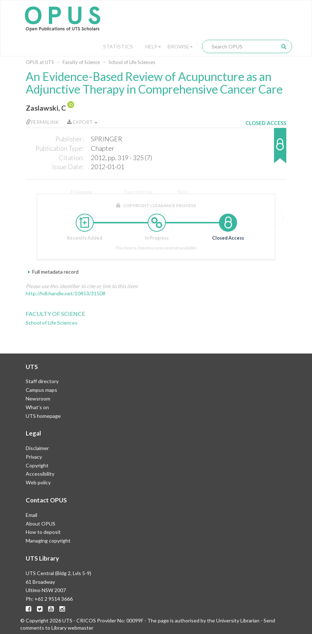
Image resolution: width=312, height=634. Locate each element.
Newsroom (38, 398)
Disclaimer (37, 448)
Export (82, 122)
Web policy (38, 482)
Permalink (42, 122)
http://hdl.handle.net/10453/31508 (65, 293)
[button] (265, 149)
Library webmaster (72, 628)
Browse (180, 46)
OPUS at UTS (40, 62)
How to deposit (43, 532)
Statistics (118, 46)
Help (153, 46)
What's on (37, 407)
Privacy (34, 457)
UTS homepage (43, 416)
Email (31, 515)
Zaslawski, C (46, 108)
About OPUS (40, 524)
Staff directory (42, 381)
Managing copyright (48, 540)
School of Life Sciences (132, 62)
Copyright (37, 465)
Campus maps (41, 390)
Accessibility (40, 474)
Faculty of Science (81, 62)
